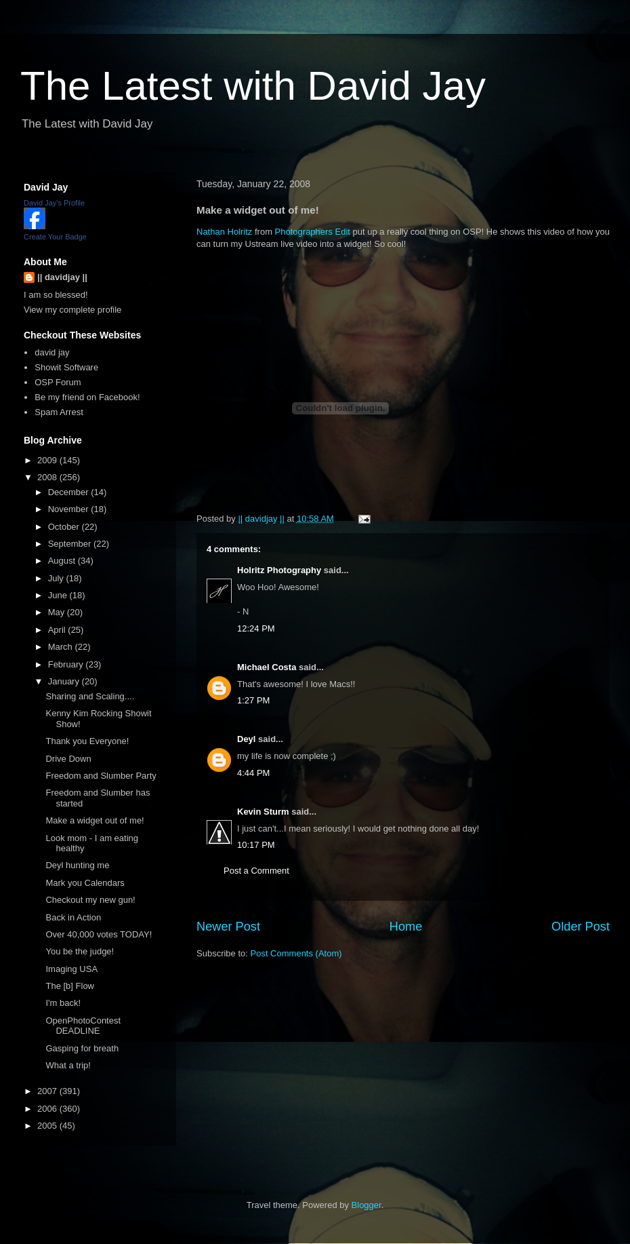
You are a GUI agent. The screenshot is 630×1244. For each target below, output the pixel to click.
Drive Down (68, 759)
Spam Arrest (59, 412)
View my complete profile (72, 310)
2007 (48, 1091)
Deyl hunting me (77, 865)
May (57, 612)
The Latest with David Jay (253, 86)
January (65, 681)
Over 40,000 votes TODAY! (98, 934)
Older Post (580, 926)
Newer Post (228, 926)
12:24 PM (256, 628)
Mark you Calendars (84, 883)
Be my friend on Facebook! (87, 397)
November (69, 509)
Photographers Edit (312, 232)
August (63, 561)
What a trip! (67, 1065)
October (65, 527)
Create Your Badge (55, 237)
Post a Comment (256, 871)
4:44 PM (253, 773)
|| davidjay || (62, 277)
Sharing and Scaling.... (89, 696)
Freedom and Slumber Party (100, 776)
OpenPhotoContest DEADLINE (83, 1025)
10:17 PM (256, 845)
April (58, 630)
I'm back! (63, 1003)
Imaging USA (71, 969)
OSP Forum (58, 382)
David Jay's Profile (54, 203)
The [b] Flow (69, 986)
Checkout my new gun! (90, 900)
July (57, 578)
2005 (48, 1126)
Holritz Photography (279, 570)
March (61, 647)
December (69, 492)
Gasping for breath (82, 1048)
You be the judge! (79, 951)
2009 (48, 460)
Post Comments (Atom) (296, 953)
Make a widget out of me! (94, 820)
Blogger (366, 1205)
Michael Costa (266, 667)
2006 (48, 1109)
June (59, 595)
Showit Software (66, 367)
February (67, 664)
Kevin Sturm (263, 811)
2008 (48, 477)
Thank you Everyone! (87, 741)
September (70, 544)
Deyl (246, 739)
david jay (52, 352)
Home (406, 926)
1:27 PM (253, 700)
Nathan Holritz (224, 232)
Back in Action (73, 917)
